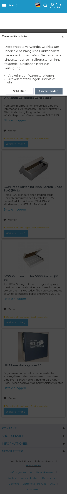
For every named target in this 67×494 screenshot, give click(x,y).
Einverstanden (48, 91)
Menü (10, 5)
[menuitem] (9, 5)
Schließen (19, 91)
